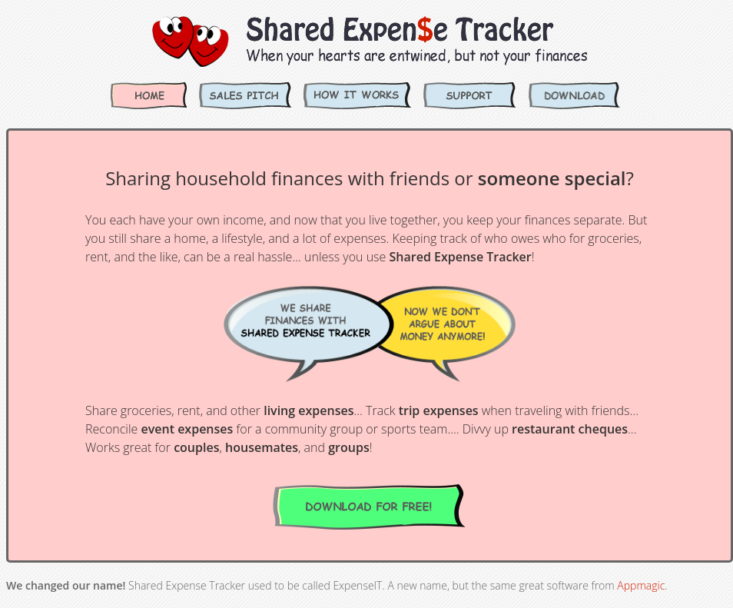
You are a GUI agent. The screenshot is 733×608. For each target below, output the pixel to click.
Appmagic (641, 585)
